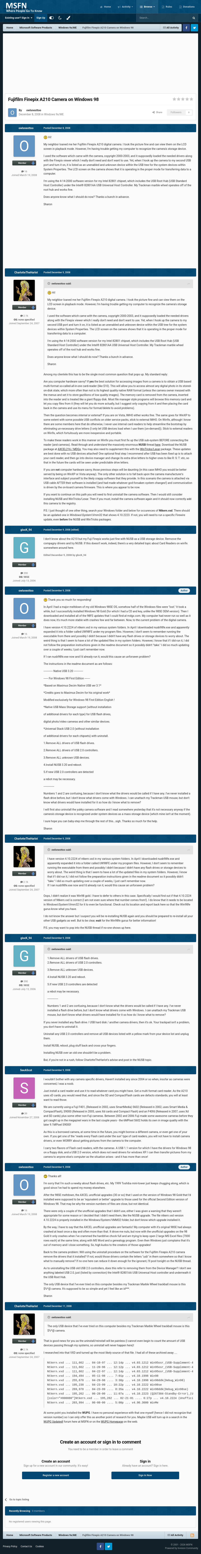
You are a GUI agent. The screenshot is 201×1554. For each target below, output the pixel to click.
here (158, 444)
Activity (126, 6)
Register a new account (56, 1475)
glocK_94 (26, 529)
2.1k (24, 315)
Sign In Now (145, 1475)
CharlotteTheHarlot (26, 272)
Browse (148, 6)
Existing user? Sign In (18, 18)
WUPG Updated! (53, 1421)
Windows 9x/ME (54, 114)
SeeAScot (26, 1070)
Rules (168, 6)
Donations (189, 6)
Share (157, 112)
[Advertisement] (100, 62)
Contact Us (26, 1546)
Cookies (40, 1546)
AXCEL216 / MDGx (69, 449)
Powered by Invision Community (181, 1548)
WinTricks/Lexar (150, 449)
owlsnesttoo (33, 110)
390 (24, 573)
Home (107, 6)
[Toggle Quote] (49, 283)
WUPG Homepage (112, 1421)
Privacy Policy (10, 1546)
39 (24, 1113)
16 (24, 171)
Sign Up (40, 17)
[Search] (154, 18)
